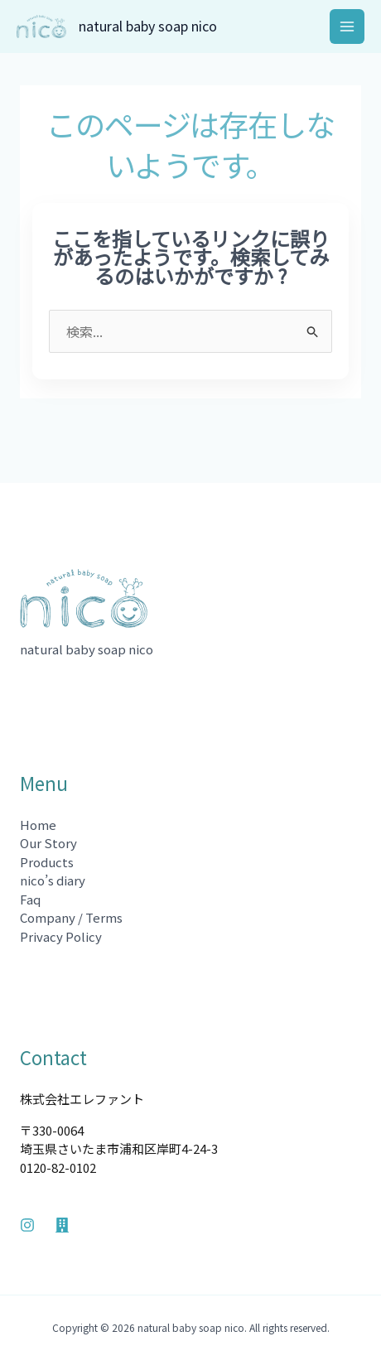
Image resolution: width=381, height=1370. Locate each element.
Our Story (48, 842)
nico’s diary (52, 880)
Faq (30, 899)
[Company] (62, 1225)
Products (47, 862)
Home (38, 824)
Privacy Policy (61, 936)
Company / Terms (71, 917)
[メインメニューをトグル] (347, 27)
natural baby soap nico (148, 26)
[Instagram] (27, 1225)
